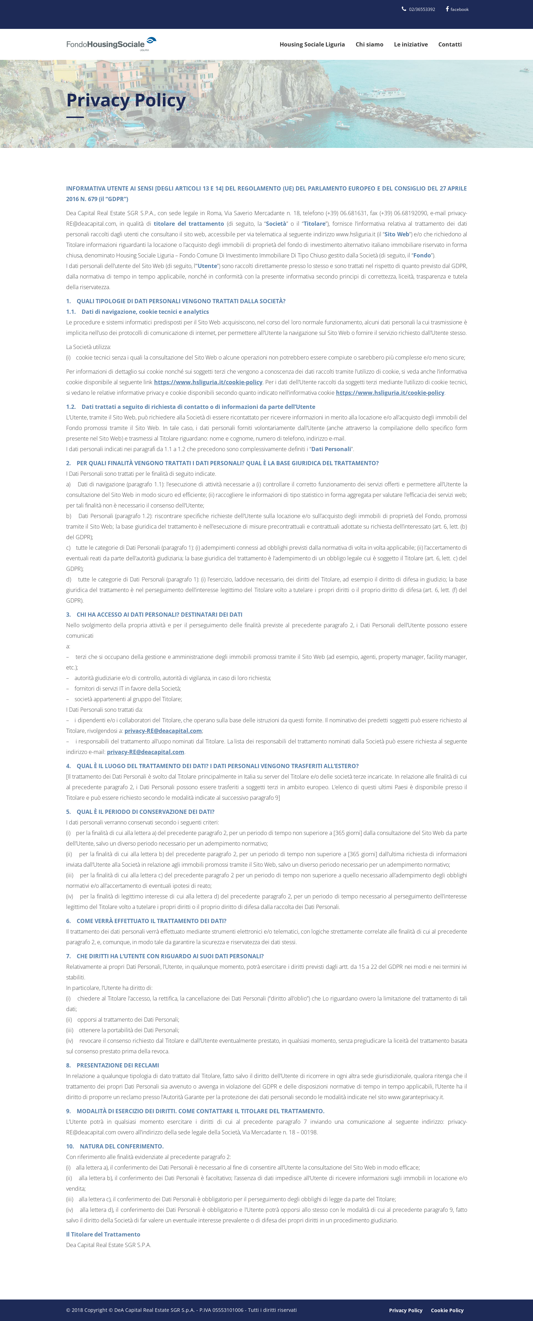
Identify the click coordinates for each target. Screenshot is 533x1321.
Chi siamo (369, 44)
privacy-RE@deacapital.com (163, 731)
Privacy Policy (406, 1310)
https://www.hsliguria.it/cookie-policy (208, 382)
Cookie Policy (447, 1310)
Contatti (450, 44)
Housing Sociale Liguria (312, 44)
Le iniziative (411, 44)
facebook (457, 9)
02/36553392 (418, 9)
